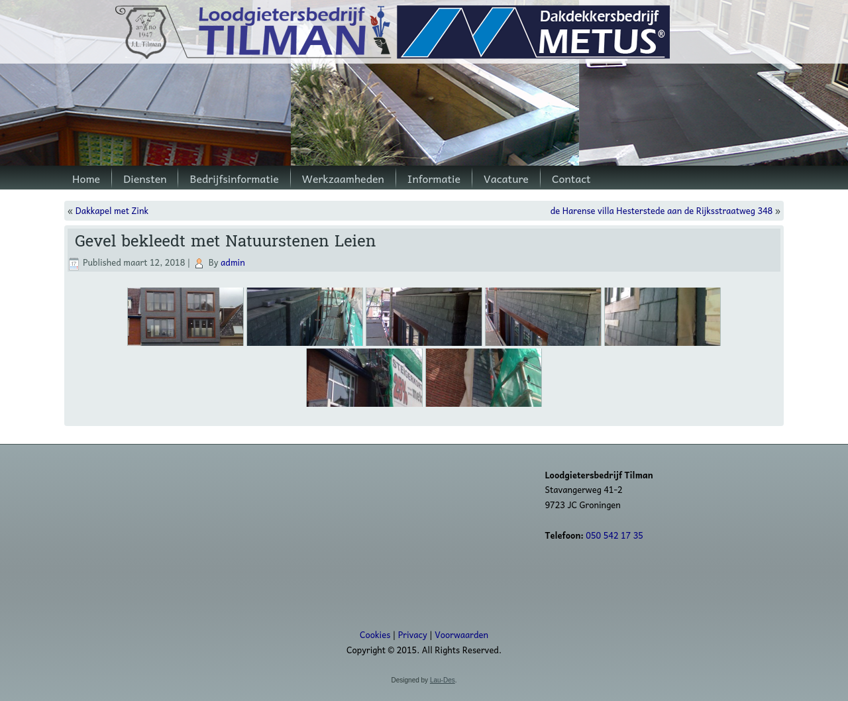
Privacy (412, 634)
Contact (571, 178)
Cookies (375, 634)
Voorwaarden (461, 634)
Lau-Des (442, 680)
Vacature (506, 178)
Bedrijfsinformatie (233, 178)
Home (86, 178)
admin (233, 262)
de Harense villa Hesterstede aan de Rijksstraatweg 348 (662, 210)
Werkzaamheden (343, 178)
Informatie (433, 178)
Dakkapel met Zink (112, 210)
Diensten (144, 178)
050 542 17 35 (614, 535)
